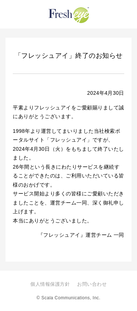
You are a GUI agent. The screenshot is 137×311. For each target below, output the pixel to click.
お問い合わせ (92, 284)
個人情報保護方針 (50, 284)
